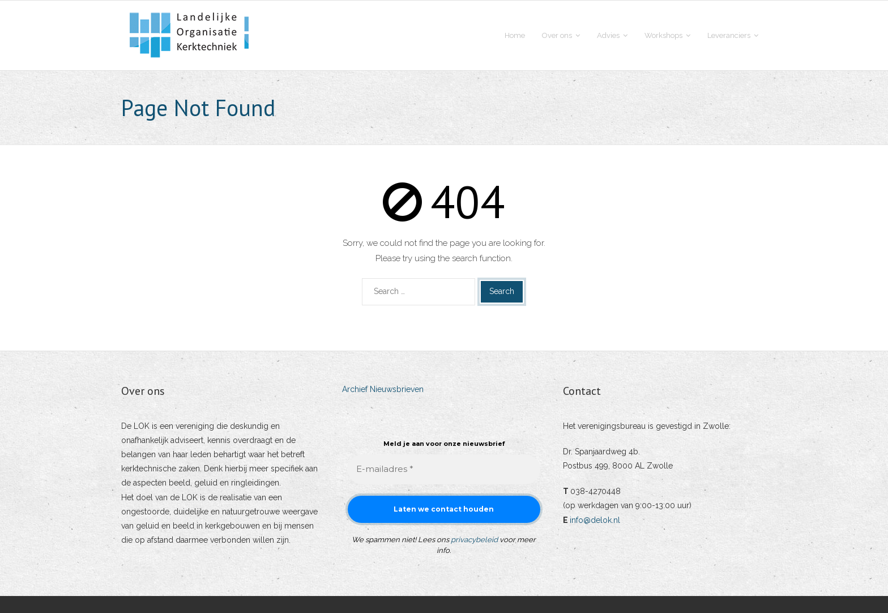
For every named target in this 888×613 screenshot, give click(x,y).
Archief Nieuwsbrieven (383, 389)
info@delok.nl (595, 520)
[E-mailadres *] (444, 469)
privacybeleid (474, 539)
